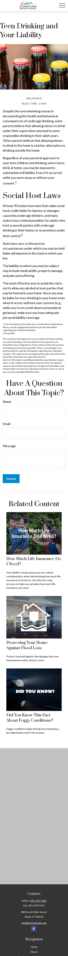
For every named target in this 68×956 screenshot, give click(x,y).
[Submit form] (11, 478)
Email (6, 424)
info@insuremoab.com (34, 922)
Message (9, 446)
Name (7, 402)
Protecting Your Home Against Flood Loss (27, 645)
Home (34, 946)
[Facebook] (33, 928)
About (34, 951)
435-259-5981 (38, 900)
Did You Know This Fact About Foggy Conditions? (29, 718)
